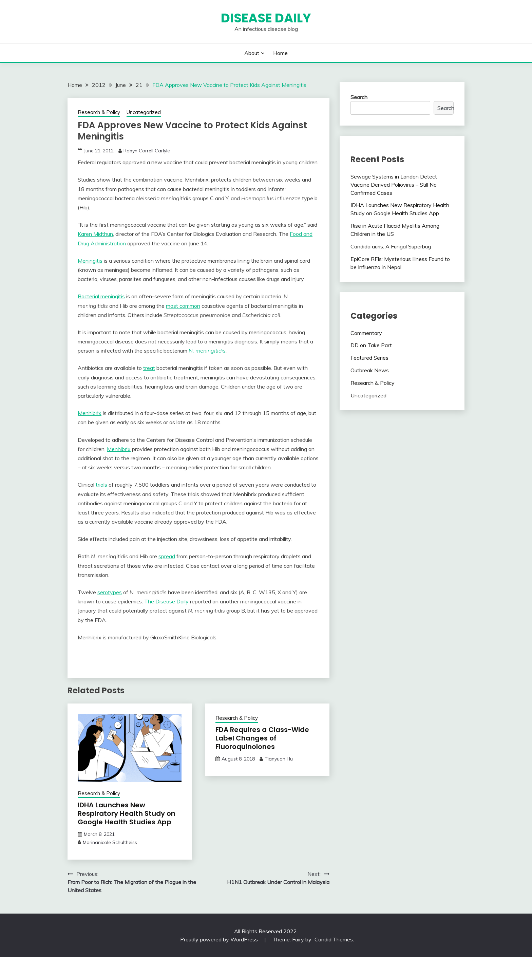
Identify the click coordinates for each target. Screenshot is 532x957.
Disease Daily (266, 18)
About (251, 53)
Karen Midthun (95, 233)
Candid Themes (334, 939)
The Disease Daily (166, 601)
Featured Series (369, 357)
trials (101, 484)
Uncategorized (144, 112)
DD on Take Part (371, 345)
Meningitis (90, 260)
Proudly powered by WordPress (219, 939)
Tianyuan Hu (279, 759)
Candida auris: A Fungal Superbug (390, 246)
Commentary (366, 333)
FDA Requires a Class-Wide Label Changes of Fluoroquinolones (262, 738)
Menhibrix (89, 413)
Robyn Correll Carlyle (147, 151)
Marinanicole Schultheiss (110, 842)
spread (166, 556)
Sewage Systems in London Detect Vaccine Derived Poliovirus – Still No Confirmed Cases (393, 184)
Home (280, 53)
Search (358, 97)
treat (149, 367)
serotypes (109, 592)
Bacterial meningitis (101, 296)
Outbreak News (369, 370)
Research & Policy (99, 112)
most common (183, 305)
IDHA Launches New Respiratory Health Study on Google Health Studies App (126, 813)
